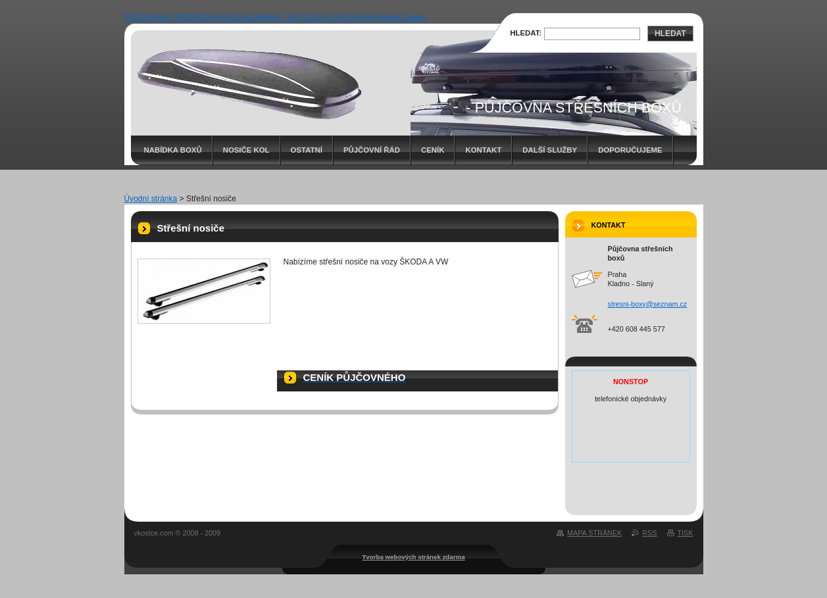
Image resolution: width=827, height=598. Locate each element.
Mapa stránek (594, 533)
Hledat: (525, 33)
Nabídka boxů (173, 150)
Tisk (685, 533)
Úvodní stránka (151, 198)
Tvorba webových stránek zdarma (413, 557)
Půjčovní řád (371, 150)
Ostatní (306, 150)
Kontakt (483, 150)
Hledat (670, 33)
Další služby (549, 150)
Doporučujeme (630, 150)
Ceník (432, 150)
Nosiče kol (246, 150)
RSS (649, 533)
